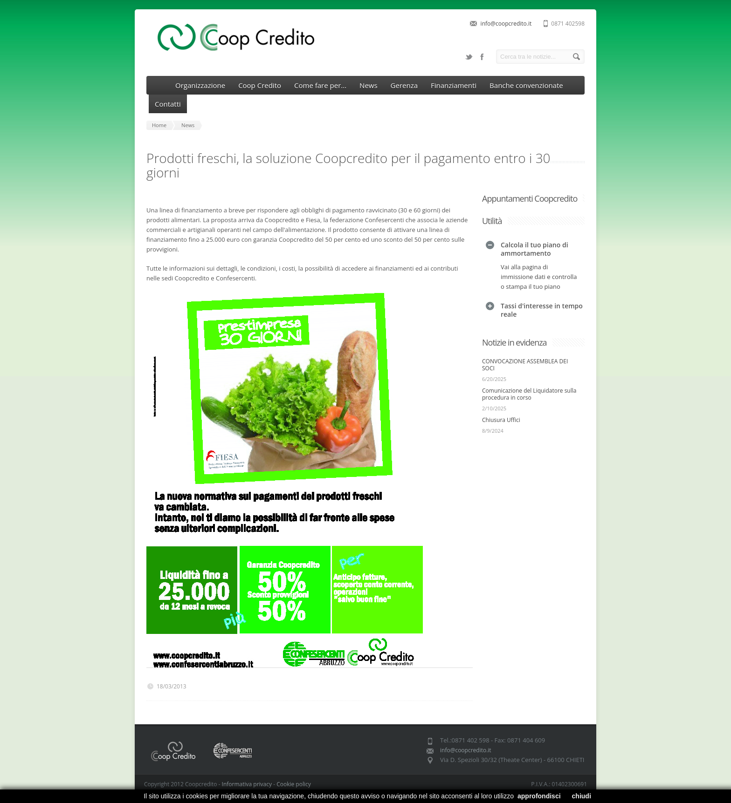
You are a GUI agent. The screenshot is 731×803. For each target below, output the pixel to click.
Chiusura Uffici (501, 400)
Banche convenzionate (526, 85)
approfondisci (539, 796)
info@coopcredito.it (506, 23)
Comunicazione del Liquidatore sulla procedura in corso (529, 374)
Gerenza (404, 85)
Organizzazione (200, 85)
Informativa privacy (247, 784)
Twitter (469, 57)
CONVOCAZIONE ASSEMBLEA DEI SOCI (525, 344)
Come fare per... (320, 85)
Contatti (168, 104)
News (368, 85)
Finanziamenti (453, 85)
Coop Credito (259, 85)
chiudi (581, 796)
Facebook (482, 57)
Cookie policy (293, 784)
